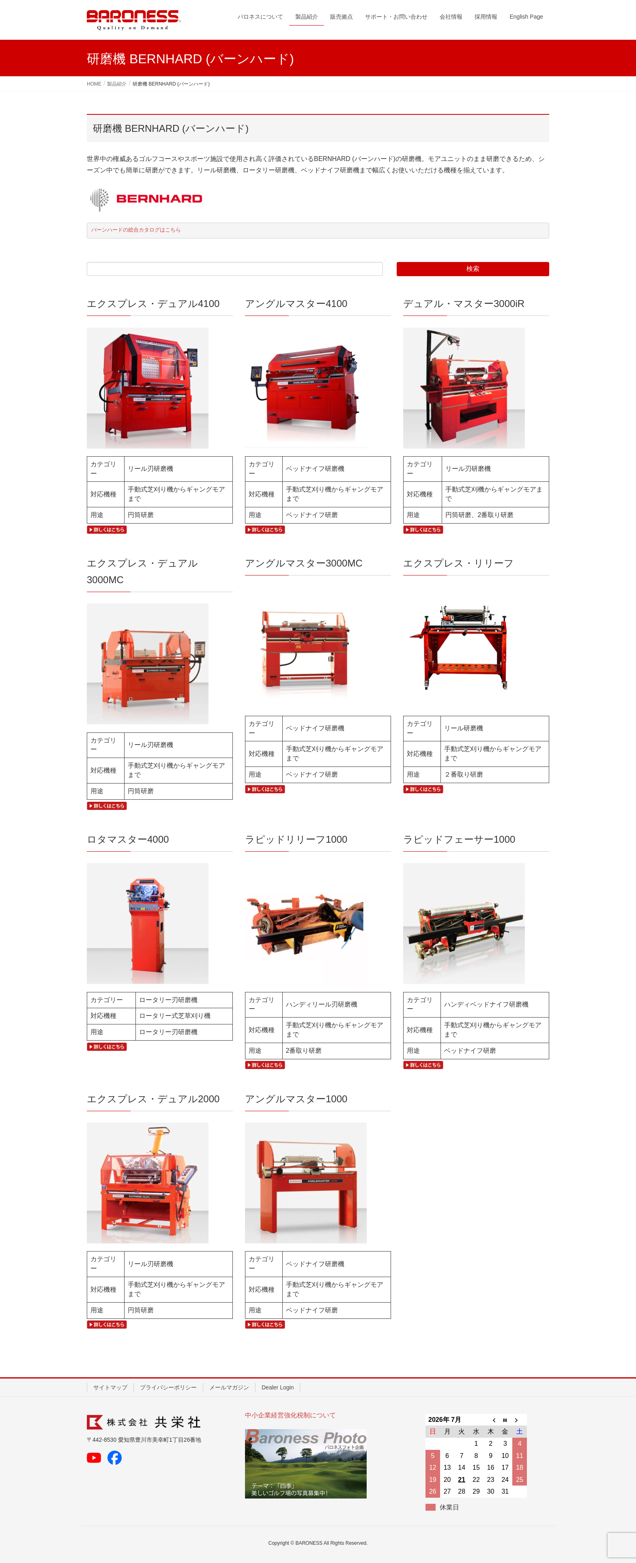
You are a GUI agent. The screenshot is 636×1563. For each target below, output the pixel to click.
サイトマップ (110, 1387)
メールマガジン (229, 1387)
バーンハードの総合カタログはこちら (136, 230)
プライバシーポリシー (168, 1387)
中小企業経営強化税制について (290, 1415)
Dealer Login (278, 1387)
